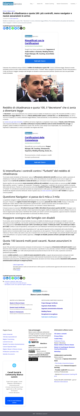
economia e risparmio (10, 281)
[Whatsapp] (12, 28)
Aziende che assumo (9, 354)
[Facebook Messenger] (15, 28)
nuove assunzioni (47, 190)
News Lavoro (11, 11)
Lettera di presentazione (17, 344)
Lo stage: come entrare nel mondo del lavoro (15, 283)
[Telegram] (10, 28)
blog (33, 3)
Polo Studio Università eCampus (64, 363)
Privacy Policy (58, 336)
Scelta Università (7, 334)
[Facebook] (4, 28)
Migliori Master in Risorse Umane (12, 349)
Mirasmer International (61, 381)
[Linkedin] (7, 28)
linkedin (18, 269)
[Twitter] (18, 28)
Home (4, 11)
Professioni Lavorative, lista (11, 351)
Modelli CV (6, 344)
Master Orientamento (62, 3)
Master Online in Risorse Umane (64, 345)
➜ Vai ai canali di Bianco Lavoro (14, 401)
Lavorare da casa (8, 342)
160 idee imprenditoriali (10, 337)
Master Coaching (49, 3)
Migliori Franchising (8, 339)
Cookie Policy (58, 338)
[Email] (24, 28)
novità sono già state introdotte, (14, 122)
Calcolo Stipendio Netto (9, 346)
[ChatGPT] (21, 28)
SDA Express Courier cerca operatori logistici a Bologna (18, 284)
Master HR (39, 3)
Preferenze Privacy (59, 341)
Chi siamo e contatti (60, 333)
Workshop (57, 351)
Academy (75, 3)
